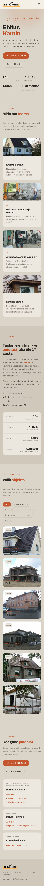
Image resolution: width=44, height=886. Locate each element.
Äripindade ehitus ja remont (18, 518)
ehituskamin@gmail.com (17, 804)
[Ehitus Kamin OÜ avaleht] (11, 4)
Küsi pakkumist (14, 64)
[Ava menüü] (38, 4)
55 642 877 (11, 824)
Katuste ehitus (12, 523)
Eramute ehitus (21, 507)
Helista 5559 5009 (16, 56)
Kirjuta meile (13, 773)
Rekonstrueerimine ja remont (18, 512)
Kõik (7, 507)
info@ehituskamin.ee (16, 800)
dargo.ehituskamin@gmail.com (20, 828)
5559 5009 (10, 797)
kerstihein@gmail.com (16, 847)
